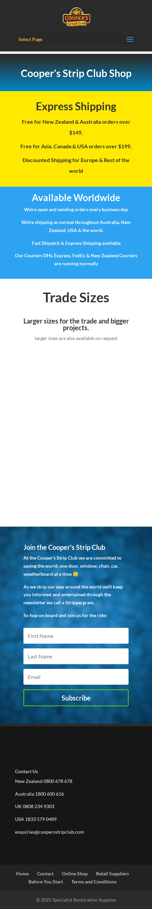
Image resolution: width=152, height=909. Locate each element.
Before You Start (45, 881)
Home (22, 873)
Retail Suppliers (112, 873)
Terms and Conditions (94, 881)
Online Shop (75, 873)
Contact (45, 873)
